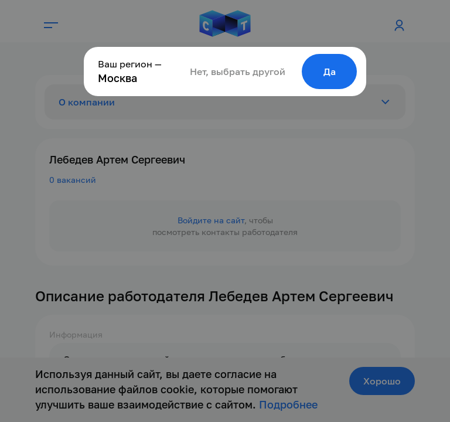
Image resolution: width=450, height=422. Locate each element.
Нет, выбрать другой (237, 71)
